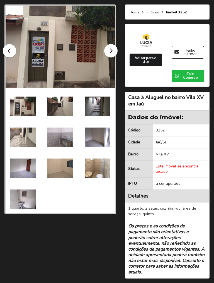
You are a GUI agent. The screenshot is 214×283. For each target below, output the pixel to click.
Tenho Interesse (185, 52)
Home (134, 12)
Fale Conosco (186, 76)
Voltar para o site (145, 60)
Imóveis (153, 12)
